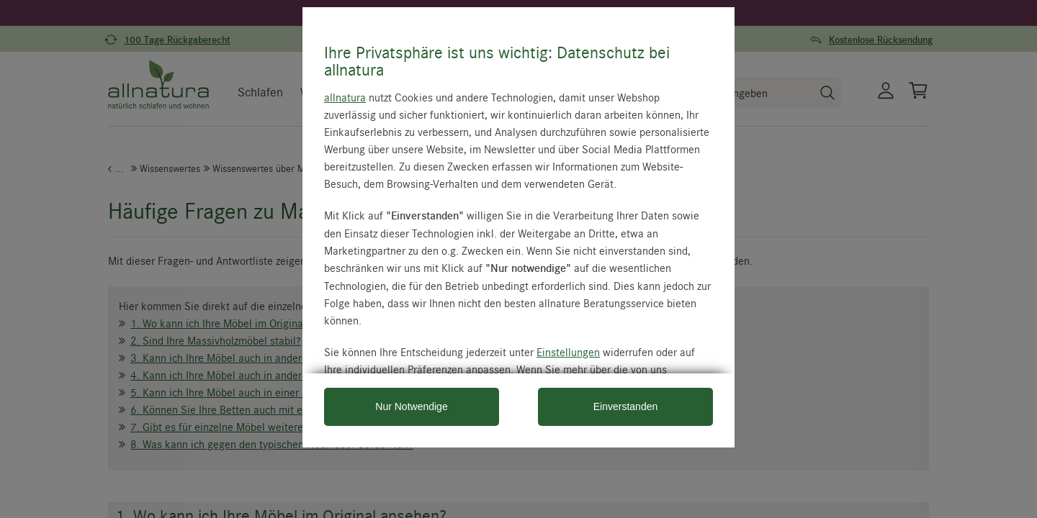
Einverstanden (625, 406)
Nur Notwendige (411, 406)
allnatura (345, 97)
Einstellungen (568, 352)
